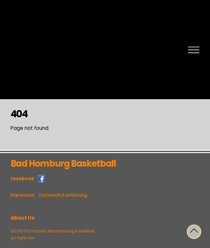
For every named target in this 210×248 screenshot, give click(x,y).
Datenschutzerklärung (63, 195)
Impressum (23, 195)
